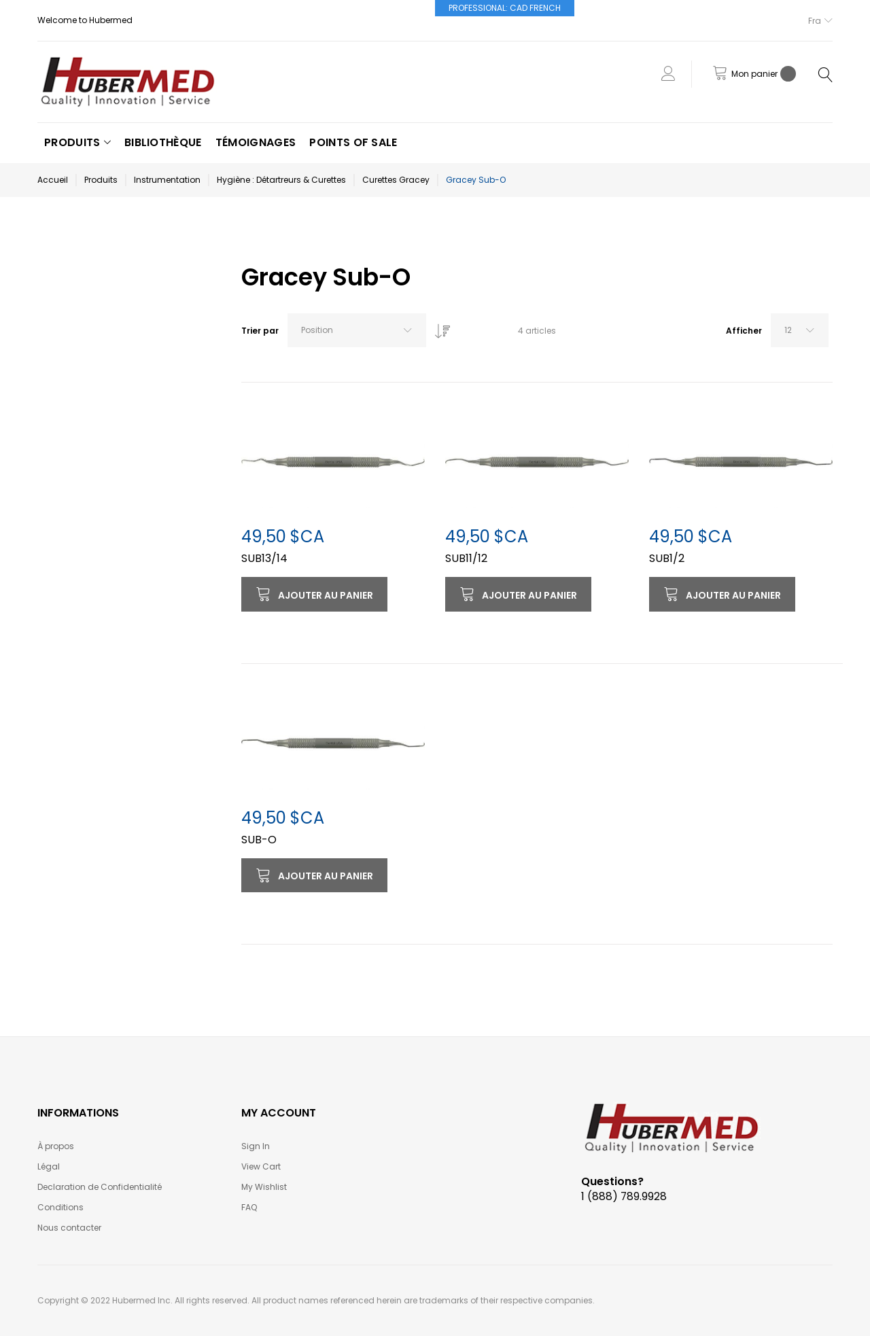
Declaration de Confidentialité (99, 1187)
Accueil (52, 180)
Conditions (60, 1207)
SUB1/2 (666, 558)
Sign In (255, 1146)
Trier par (260, 330)
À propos (55, 1146)
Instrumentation (167, 180)
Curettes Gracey (396, 180)
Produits (101, 180)
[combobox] (357, 330)
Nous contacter (69, 1227)
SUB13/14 (264, 558)
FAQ (249, 1207)
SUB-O (259, 839)
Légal (48, 1166)
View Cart (261, 1166)
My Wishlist (264, 1187)
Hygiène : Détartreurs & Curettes (281, 180)
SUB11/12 (466, 558)
